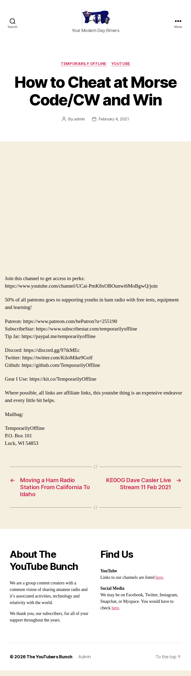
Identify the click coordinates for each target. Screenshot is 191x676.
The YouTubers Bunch (49, 662)
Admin (84, 662)
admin (79, 124)
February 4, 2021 (114, 124)
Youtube (120, 69)
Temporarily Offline (83, 69)
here (159, 583)
